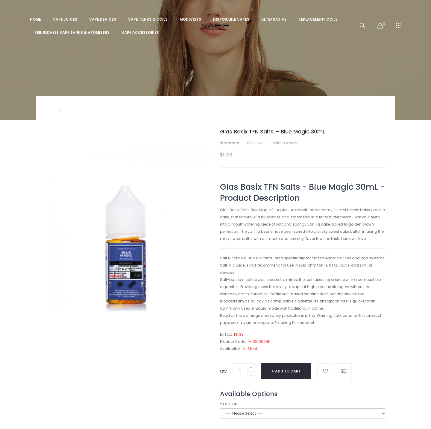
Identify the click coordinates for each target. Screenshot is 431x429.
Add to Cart (288, 371)
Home (50, 111)
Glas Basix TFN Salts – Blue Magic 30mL (101, 111)
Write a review (284, 142)
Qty (223, 371)
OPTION (230, 404)
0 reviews (255, 142)
